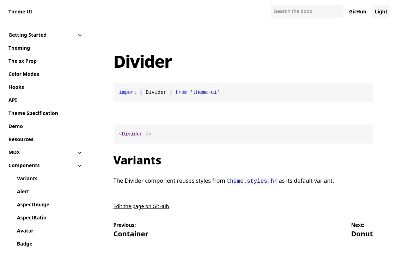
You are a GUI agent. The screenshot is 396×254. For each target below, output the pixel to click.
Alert (23, 191)
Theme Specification (33, 113)
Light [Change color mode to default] (381, 11)
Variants (27, 178)
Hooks (16, 87)
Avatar (25, 230)
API (12, 100)
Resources (20, 139)
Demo (15, 126)
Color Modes (23, 74)
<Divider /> (243, 134)
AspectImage (33, 204)
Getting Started (27, 34)
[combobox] (307, 11)
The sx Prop (22, 61)
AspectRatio (32, 217)
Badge (24, 243)
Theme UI (20, 11)
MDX (14, 152)
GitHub (357, 11)
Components (24, 165)
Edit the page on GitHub (141, 205)
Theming (19, 47)
